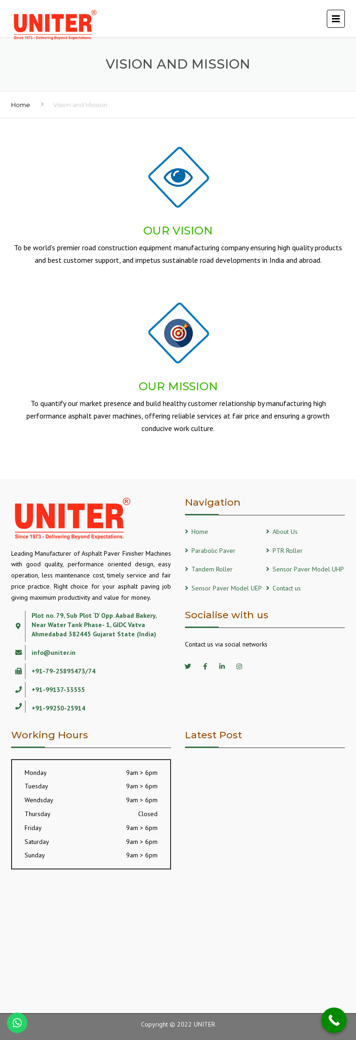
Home (20, 104)
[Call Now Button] (334, 1020)
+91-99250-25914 (58, 708)
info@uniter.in (54, 652)
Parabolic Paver (213, 550)
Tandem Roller (212, 569)
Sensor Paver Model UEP (226, 588)
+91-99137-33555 (58, 689)
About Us (285, 531)
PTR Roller (288, 550)
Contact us (287, 588)
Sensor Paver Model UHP (308, 569)
